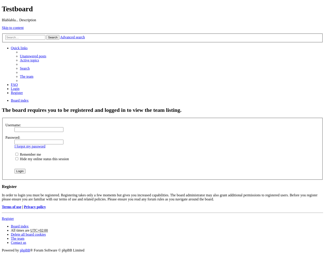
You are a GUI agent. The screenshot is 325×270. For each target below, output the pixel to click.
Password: (12, 137)
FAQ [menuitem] (14, 85)
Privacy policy (35, 207)
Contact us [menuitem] (18, 242)
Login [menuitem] (15, 89)
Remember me (28, 154)
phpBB (25, 250)
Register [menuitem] (17, 93)
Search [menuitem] (25, 68)
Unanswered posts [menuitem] (33, 56)
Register (8, 219)
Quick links (19, 48)
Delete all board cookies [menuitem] (28, 234)
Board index (20, 226)
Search (53, 37)
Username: (13, 125)
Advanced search (72, 37)
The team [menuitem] (26, 76)
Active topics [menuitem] (29, 60)
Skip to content (13, 28)
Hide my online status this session (42, 159)
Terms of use (11, 207)
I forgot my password (29, 146)
